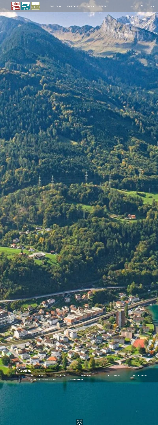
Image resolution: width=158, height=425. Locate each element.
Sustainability (62, 375)
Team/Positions (88, 375)
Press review (114, 375)
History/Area (37, 375)
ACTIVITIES (89, 6)
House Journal (140, 375)
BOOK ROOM (55, 6)
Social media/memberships (43, 380)
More (132, 6)
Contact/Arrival (75, 380)
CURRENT (103, 6)
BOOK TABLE (72, 6)
